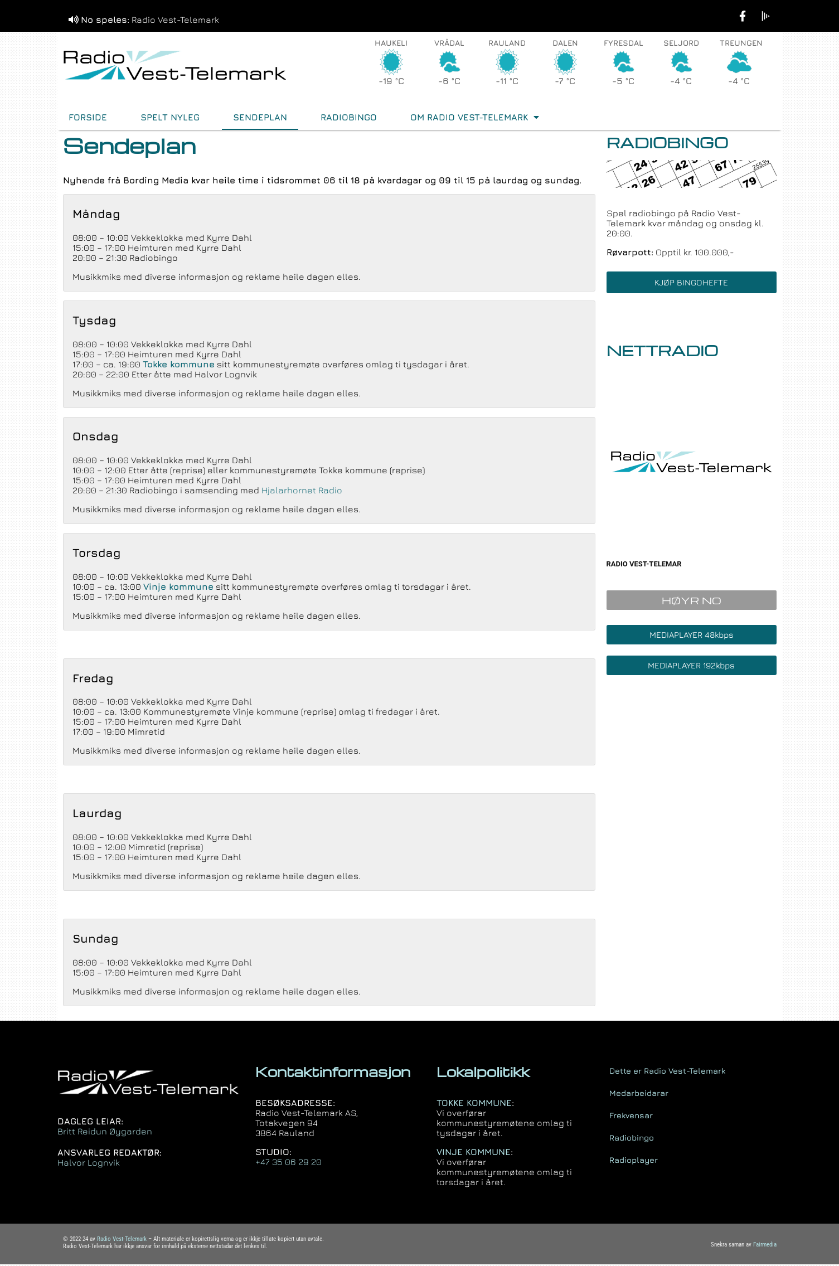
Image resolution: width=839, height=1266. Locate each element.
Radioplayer (633, 1161)
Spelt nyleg (170, 119)
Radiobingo (349, 119)
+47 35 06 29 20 (288, 1163)
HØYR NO (691, 601)
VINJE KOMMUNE (474, 1153)
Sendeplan (260, 119)
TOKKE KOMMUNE (474, 1104)
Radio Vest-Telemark (122, 1240)
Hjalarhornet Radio (301, 492)
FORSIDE (88, 119)
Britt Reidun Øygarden (104, 1133)
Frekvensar (631, 1116)
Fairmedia (765, 1246)
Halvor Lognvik (88, 1164)
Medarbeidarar (638, 1094)
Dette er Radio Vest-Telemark (667, 1071)
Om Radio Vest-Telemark (474, 119)
